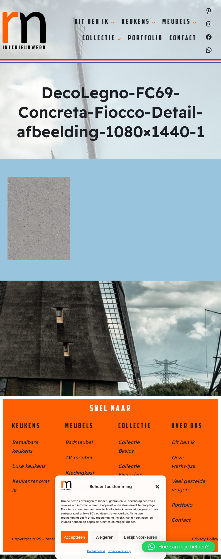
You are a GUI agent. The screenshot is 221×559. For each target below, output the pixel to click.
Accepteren (74, 537)
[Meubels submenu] (195, 22)
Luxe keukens (28, 466)
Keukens (26, 426)
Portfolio (181, 505)
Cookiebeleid (96, 551)
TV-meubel (78, 457)
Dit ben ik (183, 442)
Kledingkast (79, 473)
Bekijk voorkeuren (140, 537)
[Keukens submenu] (154, 22)
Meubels (79, 426)
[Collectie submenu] (119, 39)
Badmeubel (79, 442)
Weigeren (104, 537)
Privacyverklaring (119, 551)
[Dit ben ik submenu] (113, 22)
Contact (180, 520)
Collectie (134, 426)
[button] (157, 486)
